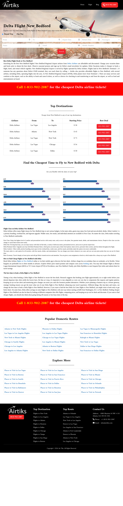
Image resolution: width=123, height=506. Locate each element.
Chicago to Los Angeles (13, 346)
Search (61, 51)
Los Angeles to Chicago (71, 441)
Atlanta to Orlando (69, 413)
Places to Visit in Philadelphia (93, 387)
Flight (90, 4)
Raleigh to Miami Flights (90, 337)
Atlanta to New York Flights (15, 329)
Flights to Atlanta (39, 420)
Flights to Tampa (39, 434)
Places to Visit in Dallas (49, 383)
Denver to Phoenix (69, 434)
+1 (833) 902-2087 (108, 419)
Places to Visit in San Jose (50, 392)
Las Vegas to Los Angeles (71, 417)
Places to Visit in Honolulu (15, 383)
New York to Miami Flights (15, 337)
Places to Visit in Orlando (91, 383)
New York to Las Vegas (89, 342)
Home (82, 4)
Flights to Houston (39, 424)
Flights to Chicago (39, 430)
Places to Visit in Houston (50, 387)
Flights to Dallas (38, 427)
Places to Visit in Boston (14, 374)
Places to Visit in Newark (91, 392)
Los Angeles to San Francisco (73, 427)
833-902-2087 (103, 126)
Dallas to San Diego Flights (91, 346)
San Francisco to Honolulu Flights (93, 333)
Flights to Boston (39, 441)
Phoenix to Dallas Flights (52, 329)
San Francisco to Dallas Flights (92, 350)
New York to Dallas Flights (52, 350)
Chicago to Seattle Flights (14, 342)
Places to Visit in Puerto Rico (52, 379)
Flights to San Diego (40, 437)
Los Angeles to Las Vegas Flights (55, 333)
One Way (20, 34)
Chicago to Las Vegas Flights (53, 337)
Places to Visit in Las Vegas (15, 370)
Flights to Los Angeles (40, 417)
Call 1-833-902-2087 (33, 87)
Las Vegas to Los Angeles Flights (17, 333)
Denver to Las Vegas (70, 424)
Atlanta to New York (70, 437)
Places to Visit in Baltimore (15, 387)
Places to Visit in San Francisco (52, 374)
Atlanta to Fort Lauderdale (72, 430)
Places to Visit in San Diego (92, 370)
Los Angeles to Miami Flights (53, 342)
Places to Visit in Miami (90, 374)
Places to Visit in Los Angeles (51, 370)
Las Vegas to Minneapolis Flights (93, 329)
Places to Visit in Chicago (91, 379)
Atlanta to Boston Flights (52, 346)
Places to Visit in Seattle (13, 379)
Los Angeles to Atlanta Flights (16, 350)
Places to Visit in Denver (14, 392)
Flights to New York (40, 413)
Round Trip (8, 34)
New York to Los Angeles (72, 420)
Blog (97, 4)
